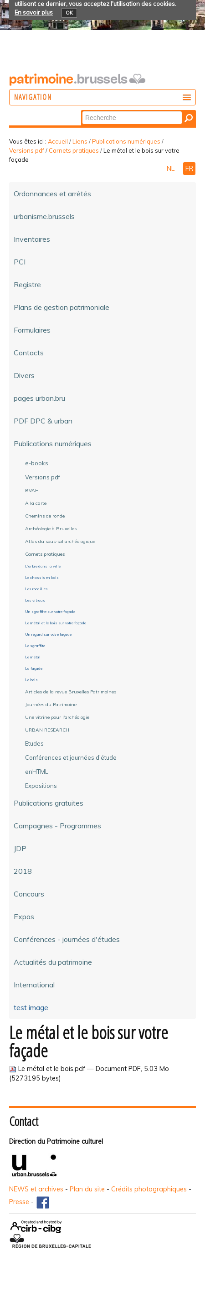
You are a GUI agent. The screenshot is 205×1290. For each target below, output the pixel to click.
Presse (19, 1202)
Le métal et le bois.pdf (48, 1069)
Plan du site (87, 1189)
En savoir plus (34, 12)
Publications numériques (126, 141)
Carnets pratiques (74, 150)
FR (189, 168)
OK (69, 13)
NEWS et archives (36, 1189)
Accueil (58, 141)
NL (171, 168)
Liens (79, 141)
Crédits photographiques (149, 1189)
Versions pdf (26, 150)
